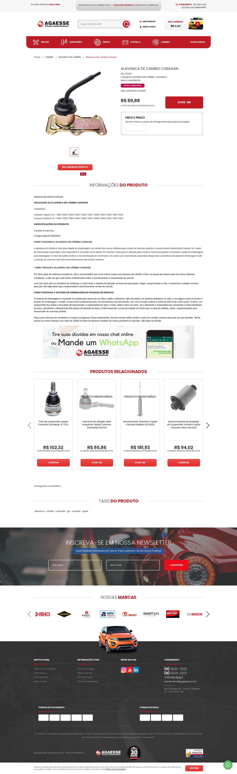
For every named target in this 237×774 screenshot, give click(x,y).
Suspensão (76, 42)
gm (68, 511)
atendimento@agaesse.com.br (180, 682)
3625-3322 (199, 4)
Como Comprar (85, 677)
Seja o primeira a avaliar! (133, 91)
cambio (50, 511)
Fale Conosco (40, 673)
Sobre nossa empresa (44, 669)
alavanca (39, 511)
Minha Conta (149, 27)
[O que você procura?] (126, 24)
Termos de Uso (84, 673)
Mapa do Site (40, 682)
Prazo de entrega (85, 669)
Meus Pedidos (149, 21)
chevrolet (60, 511)
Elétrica (135, 42)
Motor (45, 42)
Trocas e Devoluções (87, 682)
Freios (106, 42)
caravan (76, 511)
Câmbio (165, 42)
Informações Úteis (88, 660)
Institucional (42, 660)
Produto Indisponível (97, 399)
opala (85, 511)
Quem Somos (197, 42)
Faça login (54, 4)
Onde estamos (41, 677)
